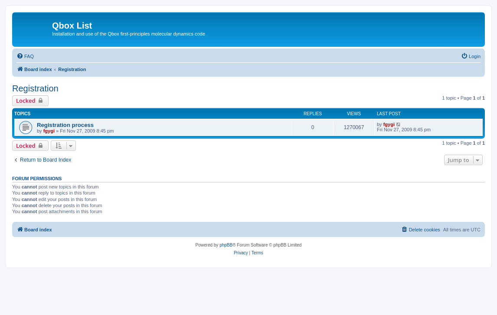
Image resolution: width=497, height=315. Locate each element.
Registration (35, 88)
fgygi (49, 130)
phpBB (225, 245)
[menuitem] (25, 56)
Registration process (65, 125)
